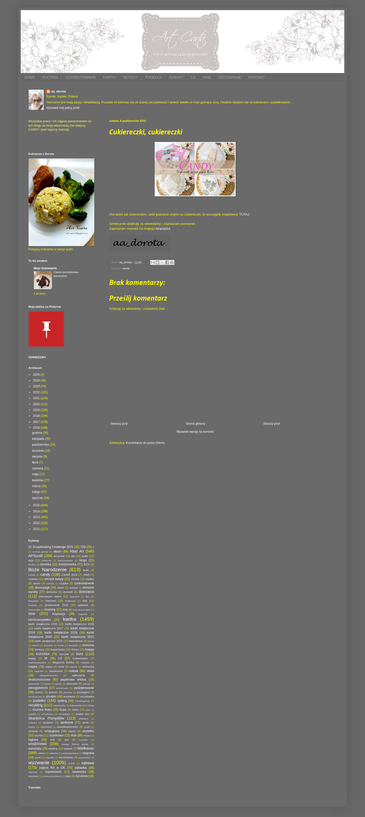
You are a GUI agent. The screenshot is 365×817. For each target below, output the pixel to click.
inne (31, 614)
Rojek (62, 709)
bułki (86, 570)
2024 (37, 380)
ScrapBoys (64, 714)
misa (61, 666)
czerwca (38, 468)
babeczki (47, 560)
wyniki (38, 757)
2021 (37, 398)
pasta (47, 683)
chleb (86, 574)
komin (61, 645)
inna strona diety (81, 609)
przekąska (83, 692)
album (57, 551)
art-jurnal (59, 556)
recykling (35, 705)
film (87, 596)
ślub (73, 735)
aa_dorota (58, 91)
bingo (83, 560)
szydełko (88, 731)
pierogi (86, 683)
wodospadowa (70, 753)
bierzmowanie (65, 560)
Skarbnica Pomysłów (46, 718)
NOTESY (130, 77)
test (52, 739)
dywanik (68, 591)
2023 (37, 386)
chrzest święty (53, 579)
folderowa (70, 600)
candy (126, 268)
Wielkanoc (85, 748)
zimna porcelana (51, 776)
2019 (37, 410)
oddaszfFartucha (48, 675)
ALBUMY (176, 77)
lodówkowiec (80, 658)
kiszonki (48, 645)
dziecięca (86, 592)
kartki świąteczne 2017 (48, 628)
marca (36, 486)
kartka (69, 619)
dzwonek (74, 596)
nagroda (39, 671)
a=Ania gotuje (40, 551)
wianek (68, 748)
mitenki (73, 666)
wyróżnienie (66, 757)
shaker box (82, 713)
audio (85, 556)
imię (65, 609)
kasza (91, 641)
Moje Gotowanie (45, 268)
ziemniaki (33, 776)
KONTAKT (256, 77)
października (41, 444)
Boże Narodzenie (47, 569)
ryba (87, 709)
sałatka (32, 714)
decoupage (42, 587)
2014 (37, 511)
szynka (39, 735)
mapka (32, 666)
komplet (73, 645)
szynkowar (57, 735)
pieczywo (72, 683)
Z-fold (72, 763)
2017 (37, 422)
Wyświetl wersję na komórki (195, 432)
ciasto (36, 583)
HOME (29, 77)
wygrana (88, 753)
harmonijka (34, 609)
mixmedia (88, 666)
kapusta (83, 614)
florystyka (33, 600)
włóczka (54, 753)
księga (89, 649)
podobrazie (62, 688)
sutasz (31, 727)
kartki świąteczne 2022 (48, 640)
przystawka (87, 696)
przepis (51, 696)
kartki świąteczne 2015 (42, 624)
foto (85, 600)
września (38, 450)
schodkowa (47, 714)
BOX (87, 564)
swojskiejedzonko (67, 726)
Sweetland (46, 727)
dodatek (73, 587)
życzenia (81, 776)
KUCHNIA (50, 77)
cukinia (50, 583)
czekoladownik (84, 583)
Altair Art (77, 551)
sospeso (48, 722)
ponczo (53, 692)
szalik (87, 727)
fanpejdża (163, 228)
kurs (79, 654)
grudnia (37, 433)
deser (60, 587)
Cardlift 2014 (69, 574)
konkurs (39, 649)
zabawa (87, 763)
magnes (85, 662)
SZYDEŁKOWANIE (80, 77)
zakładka (80, 768)
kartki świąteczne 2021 (77, 637)
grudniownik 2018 (56, 605)
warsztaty (34, 748)
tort (67, 739)
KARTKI (109, 77)
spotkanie (66, 722)
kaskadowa (76, 640)
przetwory (69, 696)
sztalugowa (51, 731)
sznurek (33, 731)
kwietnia (38, 480)
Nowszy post (119, 423)
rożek (75, 709)
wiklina (41, 753)
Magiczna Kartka (63, 662)
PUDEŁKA (153, 77)
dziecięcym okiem (50, 596)
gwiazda (83, 605)
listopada (38, 439)
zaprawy (32, 772)
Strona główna (195, 423)
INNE (207, 77)
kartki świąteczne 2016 (79, 624)
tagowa (33, 739)
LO (193, 77)
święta (86, 735)
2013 (37, 517)
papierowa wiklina (73, 679)
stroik (85, 722)
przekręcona (35, 696)
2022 (37, 392)
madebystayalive (37, 662)
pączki (58, 683)
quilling (62, 701)
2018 (37, 416)
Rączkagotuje (82, 701)
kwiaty (32, 658)
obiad (90, 671)
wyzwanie (38, 762)
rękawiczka (59, 705)
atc (73, 556)
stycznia (38, 498)
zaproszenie (53, 772)
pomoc (39, 692)
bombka (45, 564)
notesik (73, 671)
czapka (63, 583)
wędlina (53, 748)
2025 (37, 374)
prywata (67, 692)
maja (35, 474)
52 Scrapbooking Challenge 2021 (50, 547)
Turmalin (83, 739)
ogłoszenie (78, 675)
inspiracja (58, 614)
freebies (32, 605)
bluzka (31, 564)
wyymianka (84, 757)
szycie (72, 731)
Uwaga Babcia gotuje (74, 744)
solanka (32, 722)
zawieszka (79, 772)
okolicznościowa (39, 679)
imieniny (50, 609)
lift (45, 658)
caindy (31, 574)
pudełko (39, 701)
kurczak (64, 654)
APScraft (35, 556)
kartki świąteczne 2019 (60, 632)
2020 (37, 404)
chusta (75, 579)
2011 (37, 529)
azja (30, 560)
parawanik (33, 683)
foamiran (50, 600)
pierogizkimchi (38, 688)
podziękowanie (84, 688)
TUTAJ (244, 214)
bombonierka (67, 564)
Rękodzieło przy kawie (82, 705)
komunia (88, 645)
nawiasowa (55, 670)
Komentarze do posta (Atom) (145, 443)
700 (82, 547)
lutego (36, 492)
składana (83, 718)
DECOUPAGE (230, 77)
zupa (68, 776)
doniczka (51, 591)
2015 (37, 505)
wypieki (50, 757)
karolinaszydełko (39, 619)
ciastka (89, 579)
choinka (33, 579)
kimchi (35, 645)
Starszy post (271, 423)
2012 (37, 523)
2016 (37, 427)
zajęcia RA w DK (52, 768)
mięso (49, 666)
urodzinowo (37, 744)
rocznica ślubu (42, 709)
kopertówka (58, 649)
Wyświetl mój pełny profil (62, 108)
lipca (35, 462)
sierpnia (37, 456)
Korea (75, 649)
